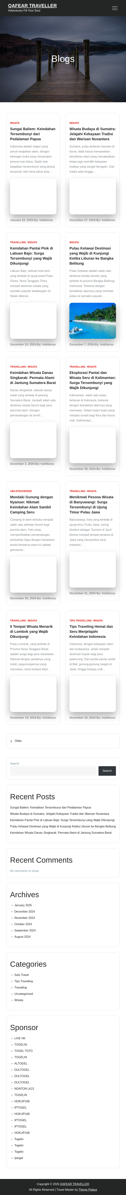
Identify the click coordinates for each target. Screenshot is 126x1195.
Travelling (18, 242)
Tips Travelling (80, 620)
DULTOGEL (22, 1069)
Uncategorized (21, 491)
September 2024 (25, 930)
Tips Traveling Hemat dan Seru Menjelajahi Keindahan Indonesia (91, 632)
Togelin (19, 1139)
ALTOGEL (20, 1063)
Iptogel (18, 1158)
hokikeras (46, 220)
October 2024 (23, 924)
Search (14, 763)
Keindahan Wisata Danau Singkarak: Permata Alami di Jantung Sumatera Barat (33, 378)
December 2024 (24, 911)
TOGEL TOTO (23, 1050)
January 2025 (23, 905)
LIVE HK (19, 1038)
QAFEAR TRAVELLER (32, 5)
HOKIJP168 (21, 1101)
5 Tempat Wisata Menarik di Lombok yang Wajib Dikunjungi (31, 632)
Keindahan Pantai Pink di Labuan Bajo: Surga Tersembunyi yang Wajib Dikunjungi (62, 820)
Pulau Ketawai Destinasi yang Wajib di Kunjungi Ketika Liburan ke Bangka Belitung (63, 826)
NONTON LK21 (24, 1088)
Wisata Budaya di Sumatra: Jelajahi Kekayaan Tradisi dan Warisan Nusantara (92, 134)
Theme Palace (88, 1189)
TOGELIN (20, 1044)
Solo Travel (21, 974)
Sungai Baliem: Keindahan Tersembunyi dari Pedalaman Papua (32, 134)
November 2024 (24, 917)
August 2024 (22, 936)
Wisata (15, 123)
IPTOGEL (20, 1107)
